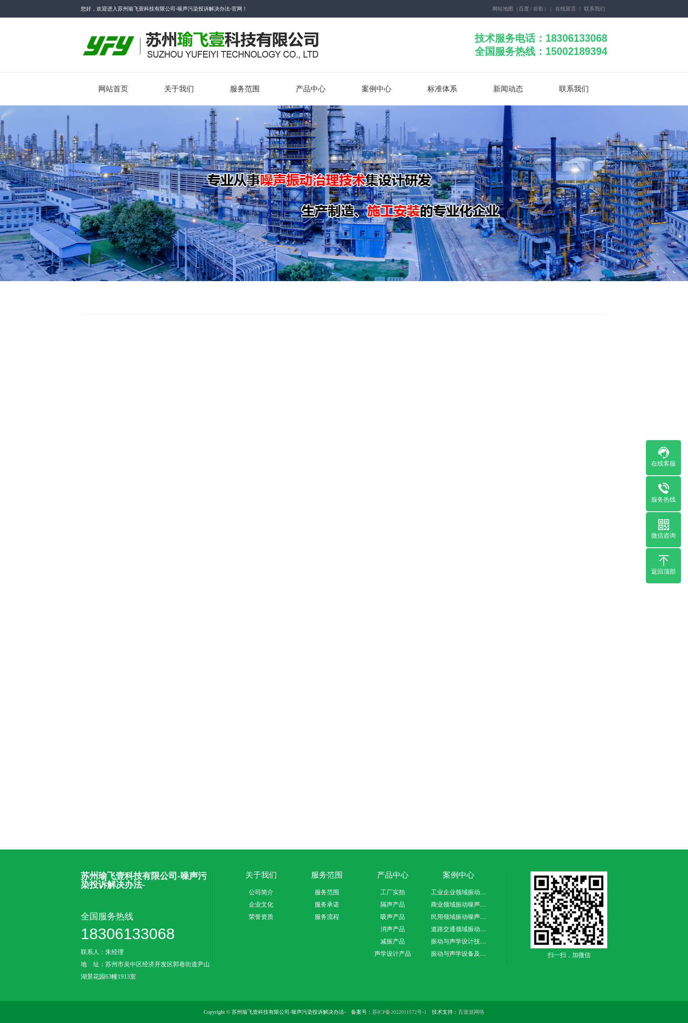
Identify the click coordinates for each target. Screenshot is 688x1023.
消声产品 (392, 929)
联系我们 (594, 9)
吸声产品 (392, 917)
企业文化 (261, 905)
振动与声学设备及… (458, 954)
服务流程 (327, 917)
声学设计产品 (392, 954)
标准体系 (442, 89)
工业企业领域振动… (458, 892)
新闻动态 (508, 89)
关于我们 (179, 89)
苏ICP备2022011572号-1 (399, 1012)
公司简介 (261, 892)
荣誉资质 (261, 917)
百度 (524, 9)
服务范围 (245, 89)
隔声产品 (392, 905)
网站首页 (113, 89)
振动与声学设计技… (458, 942)
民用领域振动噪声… (458, 917)
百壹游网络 (471, 1012)
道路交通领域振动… (458, 929)
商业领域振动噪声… (458, 905)
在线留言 (565, 9)
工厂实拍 (392, 892)
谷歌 (538, 9)
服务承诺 (327, 905)
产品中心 (311, 89)
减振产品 (392, 942)
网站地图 (502, 9)
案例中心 (376, 89)
